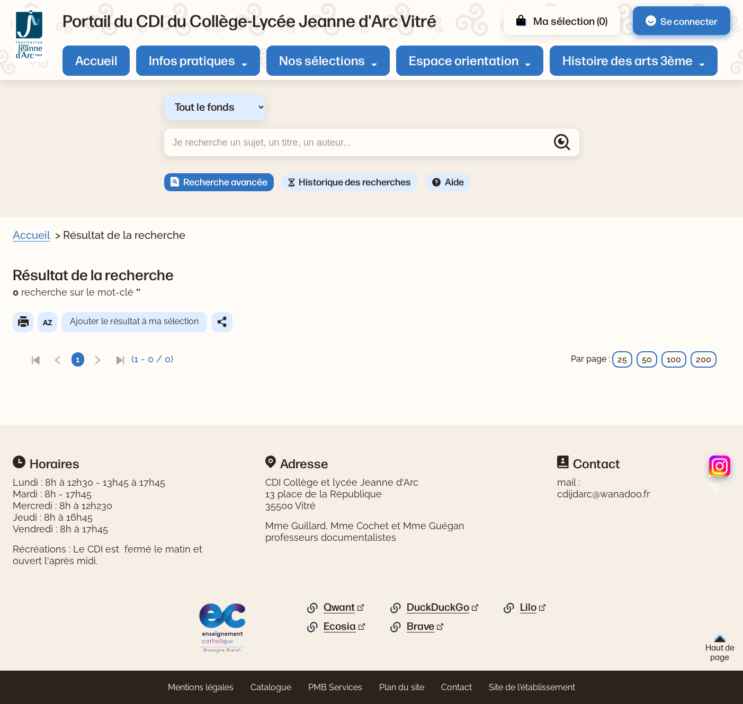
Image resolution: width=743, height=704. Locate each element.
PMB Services (335, 687)
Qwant (339, 607)
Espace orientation (463, 59)
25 (622, 359)
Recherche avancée (225, 181)
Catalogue (270, 687)
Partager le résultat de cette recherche (243, 322)
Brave (420, 626)
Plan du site (401, 687)
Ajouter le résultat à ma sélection (155, 321)
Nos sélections (322, 59)
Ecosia (340, 626)
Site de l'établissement (532, 687)
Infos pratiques (192, 59)
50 (647, 359)
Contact (456, 687)
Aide (454, 181)
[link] (56, 359)
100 (674, 359)
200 (703, 359)
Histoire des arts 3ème (627, 59)
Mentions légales (201, 687)
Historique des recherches (355, 181)
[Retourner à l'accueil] (29, 34)
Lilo (528, 607)
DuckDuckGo (438, 607)
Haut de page (720, 648)
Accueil (96, 59)
